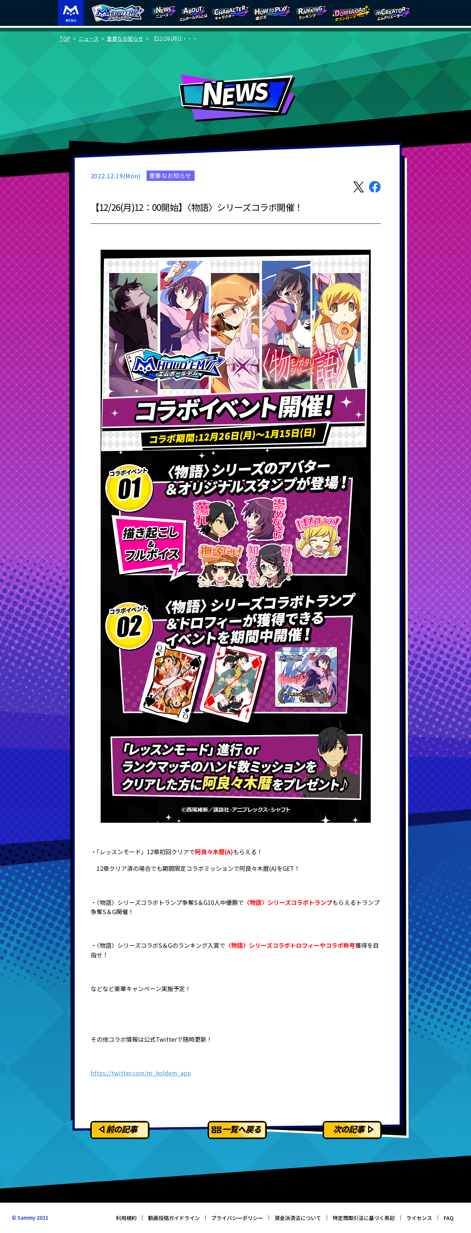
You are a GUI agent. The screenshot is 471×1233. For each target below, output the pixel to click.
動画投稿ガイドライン (174, 1218)
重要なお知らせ (125, 38)
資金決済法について (298, 1218)
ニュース (88, 38)
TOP (65, 38)
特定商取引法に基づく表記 (364, 1218)
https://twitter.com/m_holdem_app (141, 1072)
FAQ (449, 1218)
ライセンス (419, 1218)
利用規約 (126, 1218)
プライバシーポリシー (237, 1218)
